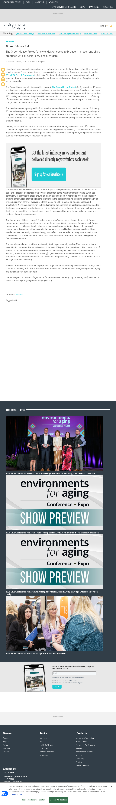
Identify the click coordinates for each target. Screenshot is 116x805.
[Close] (112, 787)
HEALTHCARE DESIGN (12, 2)
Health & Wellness (46, 728)
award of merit (90, 33)
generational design (25, 33)
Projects (6, 724)
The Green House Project (64, 90)
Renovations (44, 738)
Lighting (79, 738)
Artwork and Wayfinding (85, 721)
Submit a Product (82, 748)
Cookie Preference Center (33, 800)
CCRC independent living (70, 33)
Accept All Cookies (58, 800)
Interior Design (45, 731)
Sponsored (7, 731)
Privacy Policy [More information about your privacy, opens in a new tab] (16, 794)
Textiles (79, 745)
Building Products (82, 724)
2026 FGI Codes (108, 33)
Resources (6, 735)
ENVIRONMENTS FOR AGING (64, 7)
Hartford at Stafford (46, 33)
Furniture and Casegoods (85, 735)
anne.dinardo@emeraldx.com (14, 764)
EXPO (28, 2)
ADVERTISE (54, 2)
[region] (58, 793)
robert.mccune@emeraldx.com (14, 773)
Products (6, 721)
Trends (10, 44)
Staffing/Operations (47, 735)
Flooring (79, 731)
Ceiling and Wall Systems (85, 728)
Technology (80, 742)
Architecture (44, 721)
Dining (42, 724)
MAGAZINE (39, 2)
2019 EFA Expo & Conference (20, 78)
